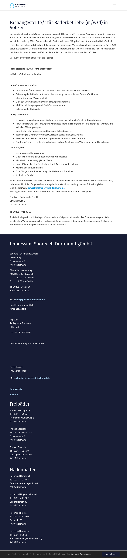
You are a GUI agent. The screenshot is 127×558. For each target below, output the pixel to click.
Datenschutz (16, 389)
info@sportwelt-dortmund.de (30, 299)
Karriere (14, 394)
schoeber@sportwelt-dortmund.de (32, 378)
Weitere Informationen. (81, 554)
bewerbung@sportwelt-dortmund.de (46, 187)
